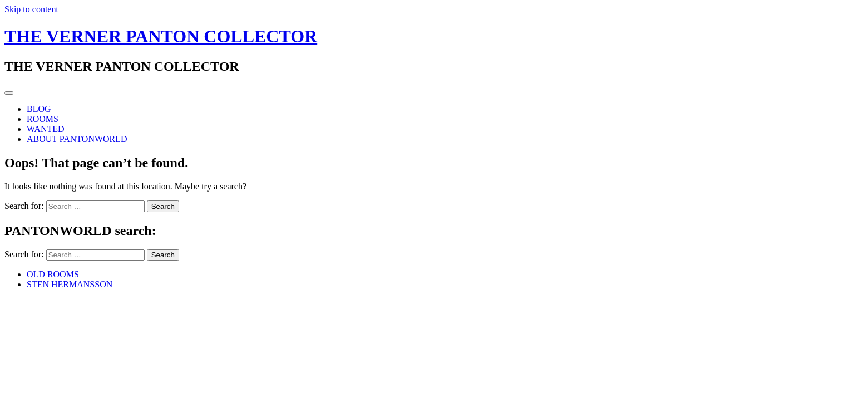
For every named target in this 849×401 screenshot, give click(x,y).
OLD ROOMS (53, 274)
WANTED (46, 129)
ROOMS (42, 119)
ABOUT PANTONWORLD (77, 139)
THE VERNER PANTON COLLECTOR (160, 36)
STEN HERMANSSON (69, 284)
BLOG (39, 109)
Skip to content (31, 9)
